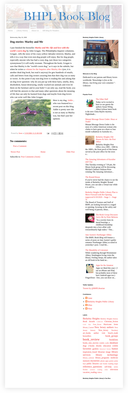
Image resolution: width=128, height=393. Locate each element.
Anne (90, 298)
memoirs (86, 361)
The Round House (92, 177)
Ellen (90, 305)
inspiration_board (90, 352)
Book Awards (89, 321)
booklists (113, 339)
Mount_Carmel (88, 327)
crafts (107, 343)
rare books (103, 364)
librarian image (104, 352)
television (114, 369)
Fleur (90, 309)
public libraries (93, 364)
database (114, 342)
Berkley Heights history (109, 319)
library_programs (102, 358)
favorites (87, 348)
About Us (35, 31)
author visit (99, 333)
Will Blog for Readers (51, 31)
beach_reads (113, 333)
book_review (91, 339)
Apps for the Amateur (104, 265)
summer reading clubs (99, 370)
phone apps (104, 361)
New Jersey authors (104, 327)
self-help (108, 367)
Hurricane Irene (111, 324)
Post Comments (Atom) (30, 157)
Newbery (114, 330)
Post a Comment (19, 146)
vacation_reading (90, 372)
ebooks (99, 346)
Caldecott (100, 322)
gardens (95, 349)
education (107, 346)
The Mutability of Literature (96, 250)
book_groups (111, 336)
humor (115, 348)
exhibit (115, 346)
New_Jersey (103, 330)
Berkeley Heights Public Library (101, 302)
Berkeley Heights (91, 318)
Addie (70, 100)
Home (10, 31)
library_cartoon (88, 358)
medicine (114, 358)
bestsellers (87, 336)
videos (99, 372)
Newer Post (15, 152)
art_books (87, 333)
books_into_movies (91, 343)
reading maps (113, 364)
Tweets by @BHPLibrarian (94, 288)
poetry (111, 361)
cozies (101, 343)
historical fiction (105, 349)
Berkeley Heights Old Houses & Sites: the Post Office (106, 139)
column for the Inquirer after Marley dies (43, 69)
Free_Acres (97, 324)
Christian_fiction (111, 321)
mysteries (95, 360)
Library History (22, 31)
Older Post (70, 152)
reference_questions (92, 366)
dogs (85, 346)
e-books (91, 346)
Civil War (87, 324)
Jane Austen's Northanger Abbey (98, 235)
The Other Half (102, 99)
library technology (107, 354)
